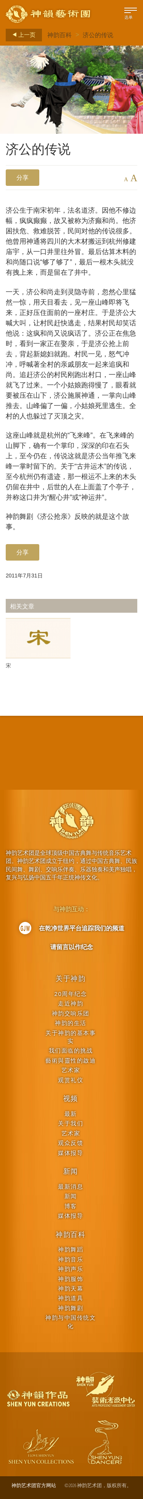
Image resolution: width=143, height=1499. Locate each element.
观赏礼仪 (70, 1080)
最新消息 (70, 1186)
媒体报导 (70, 1153)
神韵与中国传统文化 (70, 1321)
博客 (70, 1206)
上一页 (21, 34)
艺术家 (70, 1070)
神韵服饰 (70, 1279)
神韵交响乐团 (71, 1013)
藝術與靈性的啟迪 (70, 1060)
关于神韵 (71, 978)
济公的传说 (98, 35)
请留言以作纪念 (71, 947)
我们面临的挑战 (71, 1050)
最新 (70, 1113)
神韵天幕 (70, 1288)
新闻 (71, 1171)
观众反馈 (70, 1143)
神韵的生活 (71, 1023)
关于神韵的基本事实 (70, 1037)
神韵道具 (70, 1298)
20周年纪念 (71, 994)
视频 (71, 1098)
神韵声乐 (70, 1269)
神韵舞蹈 (70, 1249)
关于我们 (70, 1123)
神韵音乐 (70, 1259)
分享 (22, 177)
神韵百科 (59, 35)
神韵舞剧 (70, 1308)
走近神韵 (70, 1003)
